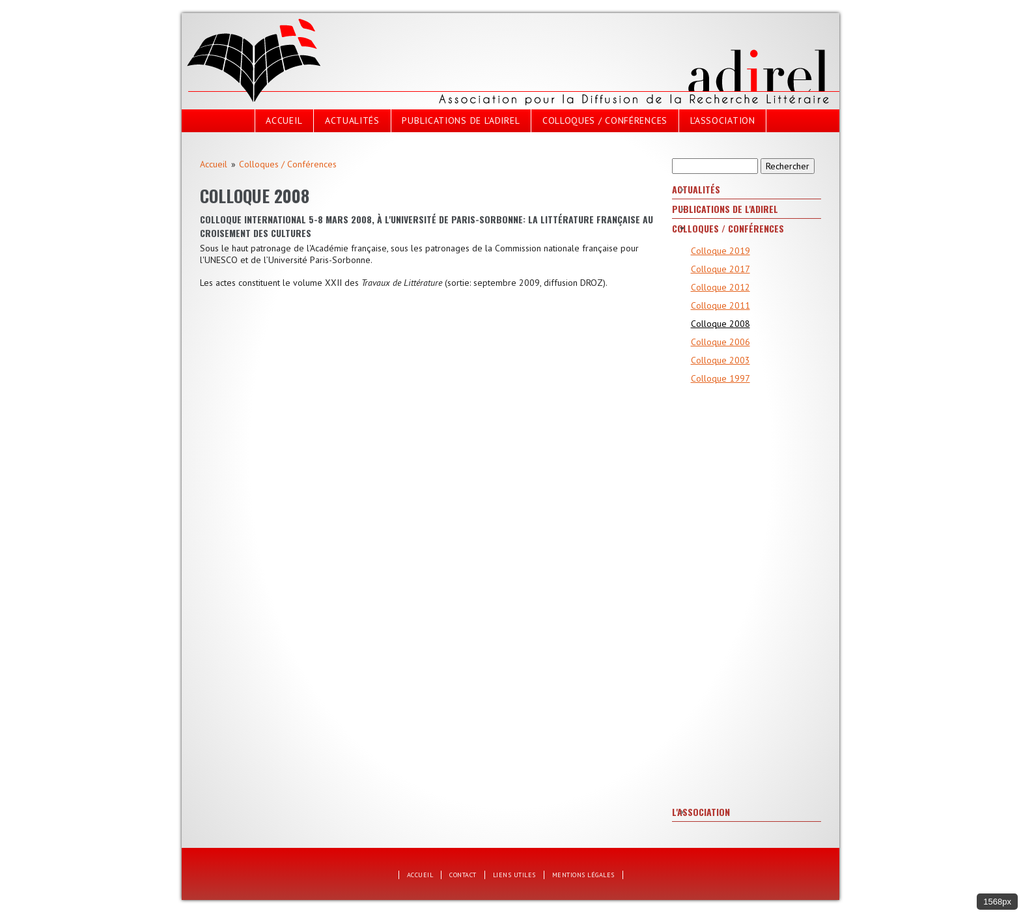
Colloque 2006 (720, 342)
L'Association (722, 120)
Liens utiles (514, 875)
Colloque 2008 (720, 324)
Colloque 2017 (720, 269)
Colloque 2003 (720, 360)
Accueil (284, 120)
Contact (463, 875)
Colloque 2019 (720, 251)
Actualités (352, 120)
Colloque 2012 (720, 287)
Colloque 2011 (720, 305)
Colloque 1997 (720, 378)
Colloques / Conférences (604, 120)
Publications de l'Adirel (461, 120)
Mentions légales (583, 875)
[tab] (746, 189)
